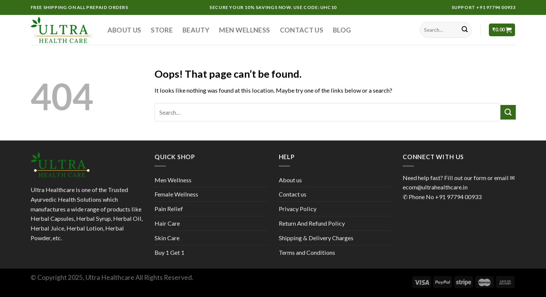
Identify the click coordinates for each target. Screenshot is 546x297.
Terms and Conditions (307, 252)
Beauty (195, 30)
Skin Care (167, 237)
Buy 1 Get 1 (169, 252)
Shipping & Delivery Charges (316, 237)
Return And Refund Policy (312, 223)
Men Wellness (244, 30)
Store (162, 30)
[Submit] (464, 30)
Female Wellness (176, 194)
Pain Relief (169, 208)
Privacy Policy (297, 208)
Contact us (302, 30)
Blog (342, 30)
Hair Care (167, 223)
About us (124, 30)
